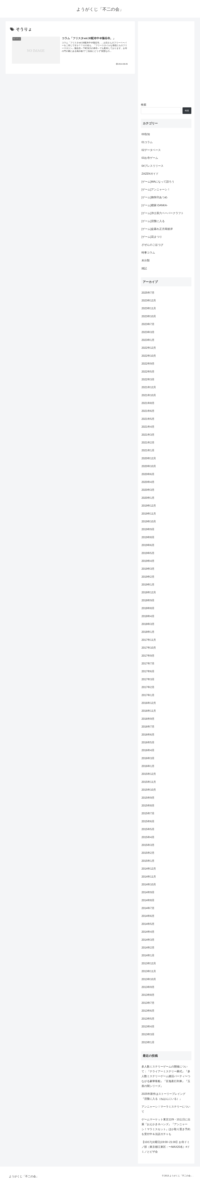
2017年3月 (148, 679)
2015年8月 (148, 805)
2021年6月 (148, 410)
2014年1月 (148, 955)
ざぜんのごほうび (152, 244)
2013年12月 (149, 963)
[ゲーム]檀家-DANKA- (155, 205)
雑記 (144, 268)
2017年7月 (148, 663)
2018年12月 (149, 592)
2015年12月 (149, 773)
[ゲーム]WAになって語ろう (158, 181)
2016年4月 (148, 750)
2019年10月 (149, 521)
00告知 (146, 134)
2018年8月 (148, 608)
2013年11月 (149, 971)
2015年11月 (149, 781)
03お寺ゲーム (150, 157)
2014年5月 (148, 923)
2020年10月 (149, 466)
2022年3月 (148, 379)
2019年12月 (149, 505)
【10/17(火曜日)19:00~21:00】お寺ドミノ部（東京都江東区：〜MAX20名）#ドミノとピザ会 (166, 1147)
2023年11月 (149, 308)
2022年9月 (148, 363)
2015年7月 (148, 813)
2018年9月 (148, 600)
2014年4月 (148, 931)
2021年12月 (149, 387)
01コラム (147, 142)
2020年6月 (148, 474)
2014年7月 (148, 908)
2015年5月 (148, 829)
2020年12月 (149, 458)
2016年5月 (148, 742)
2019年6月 (148, 545)
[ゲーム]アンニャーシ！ (156, 189)
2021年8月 (148, 403)
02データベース (151, 150)
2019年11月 (149, 513)
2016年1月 (148, 766)
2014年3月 (148, 939)
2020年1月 (148, 497)
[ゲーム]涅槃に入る (153, 221)
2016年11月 (149, 710)
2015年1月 (148, 860)
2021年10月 (149, 395)
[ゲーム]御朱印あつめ (154, 197)
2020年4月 (148, 482)
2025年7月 (148, 292)
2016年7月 (148, 726)
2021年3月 (148, 434)
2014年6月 (148, 915)
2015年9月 (148, 797)
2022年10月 (149, 355)
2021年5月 (148, 418)
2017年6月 (148, 671)
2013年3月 (148, 1034)
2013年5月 (148, 1018)
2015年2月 (148, 852)
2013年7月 (148, 1002)
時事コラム (148, 252)
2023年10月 (149, 316)
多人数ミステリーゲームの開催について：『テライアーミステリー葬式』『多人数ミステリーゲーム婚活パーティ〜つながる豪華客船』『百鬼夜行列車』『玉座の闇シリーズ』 (166, 1076)
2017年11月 (149, 639)
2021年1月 (148, 450)
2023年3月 (148, 332)
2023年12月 (149, 300)
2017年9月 (148, 655)
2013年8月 (148, 994)
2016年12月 (149, 702)
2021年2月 (148, 442)
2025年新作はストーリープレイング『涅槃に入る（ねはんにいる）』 (163, 1096)
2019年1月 (148, 584)
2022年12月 (149, 347)
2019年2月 (148, 576)
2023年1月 (148, 339)
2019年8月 (148, 537)
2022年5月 (148, 371)
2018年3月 (148, 624)
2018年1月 (148, 631)
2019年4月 (148, 560)
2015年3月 (148, 845)
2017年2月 (148, 687)
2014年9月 (148, 892)
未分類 (146, 260)
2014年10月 (149, 884)
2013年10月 (149, 979)
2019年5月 (148, 553)
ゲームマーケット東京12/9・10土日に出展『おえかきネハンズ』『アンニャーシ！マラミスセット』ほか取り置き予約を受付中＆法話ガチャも (166, 1127)
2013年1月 (148, 1042)
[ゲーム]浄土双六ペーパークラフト (163, 213)
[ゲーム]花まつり (152, 236)
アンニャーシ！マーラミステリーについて (166, 1109)
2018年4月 (148, 616)
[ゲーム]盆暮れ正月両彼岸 (157, 228)
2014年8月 (148, 900)
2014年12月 (149, 868)
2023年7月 (148, 324)
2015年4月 (148, 837)
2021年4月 (148, 426)
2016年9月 (148, 718)
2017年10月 (149, 647)
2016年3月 (148, 758)
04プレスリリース (152, 165)
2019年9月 (148, 529)
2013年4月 (148, 1026)
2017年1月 (148, 695)
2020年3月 (148, 489)
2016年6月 (148, 734)
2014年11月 (149, 876)
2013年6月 (148, 1010)
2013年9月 (148, 987)
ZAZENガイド (150, 173)
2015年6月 (148, 821)
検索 (143, 104)
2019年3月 (148, 568)
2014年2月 (148, 947)
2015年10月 (149, 789)
